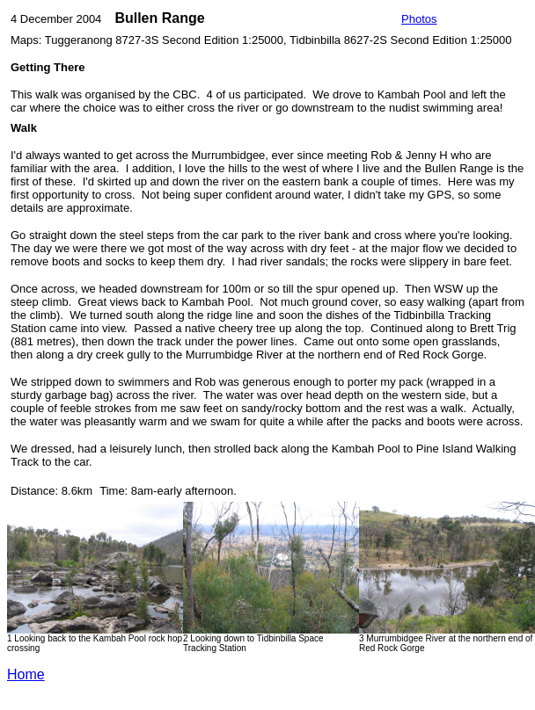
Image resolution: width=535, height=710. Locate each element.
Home (26, 674)
